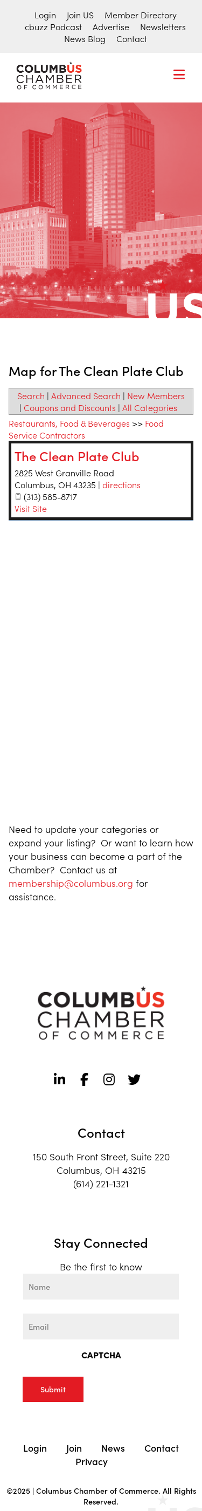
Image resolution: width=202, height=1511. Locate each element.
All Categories (149, 407)
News (113, 1447)
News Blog (85, 38)
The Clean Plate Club (77, 455)
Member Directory (141, 14)
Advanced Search (86, 395)
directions (121, 484)
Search (31, 395)
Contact (131, 38)
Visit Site (31, 508)
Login (45, 14)
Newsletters (163, 26)
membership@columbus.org (71, 883)
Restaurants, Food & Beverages (69, 423)
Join (74, 1447)
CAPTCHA (101, 1354)
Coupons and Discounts (70, 407)
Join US (80, 14)
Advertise (111, 26)
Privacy (91, 1461)
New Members (156, 395)
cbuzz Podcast (53, 26)
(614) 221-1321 (101, 1183)
